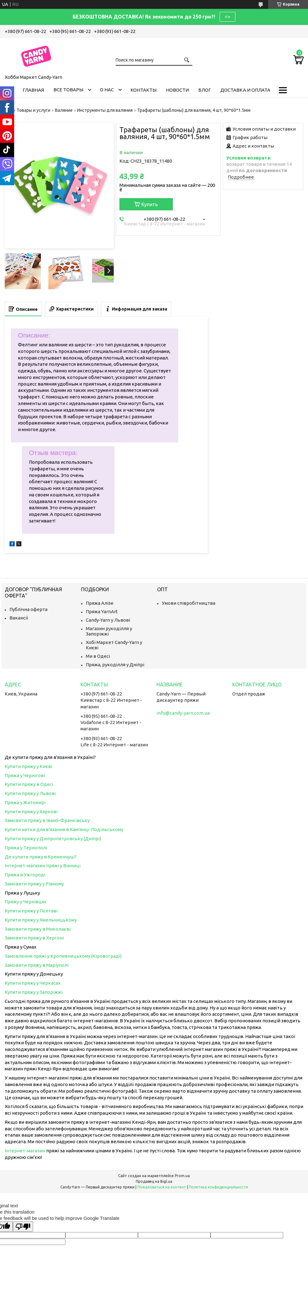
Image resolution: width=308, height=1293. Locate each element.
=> (227, 16)
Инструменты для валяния (105, 110)
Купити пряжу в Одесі (29, 784)
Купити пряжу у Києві (28, 766)
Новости (177, 90)
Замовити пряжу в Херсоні (34, 937)
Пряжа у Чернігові (25, 775)
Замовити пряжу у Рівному (34, 883)
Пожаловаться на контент (161, 1187)
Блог (204, 90)
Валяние (64, 110)
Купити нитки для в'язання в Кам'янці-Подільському (64, 829)
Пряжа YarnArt (102, 611)
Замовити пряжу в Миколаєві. (38, 929)
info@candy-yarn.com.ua (183, 713)
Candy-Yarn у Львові (108, 620)
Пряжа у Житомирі (25, 802)
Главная (33, 90)
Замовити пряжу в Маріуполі (37, 965)
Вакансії (18, 617)
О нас (107, 89)
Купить (149, 204)
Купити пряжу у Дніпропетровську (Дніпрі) (53, 838)
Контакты (143, 90)
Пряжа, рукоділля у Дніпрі (115, 664)
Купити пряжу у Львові (30, 793)
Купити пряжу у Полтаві (31, 910)
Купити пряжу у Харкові (31, 811)
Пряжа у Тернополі (26, 847)
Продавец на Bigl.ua (154, 1181)
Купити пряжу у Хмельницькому (41, 919)
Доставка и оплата (245, 90)
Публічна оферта (28, 609)
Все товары (68, 89)
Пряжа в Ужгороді (25, 874)
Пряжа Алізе (99, 603)
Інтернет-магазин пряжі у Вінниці (42, 865)
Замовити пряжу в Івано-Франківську (47, 820)
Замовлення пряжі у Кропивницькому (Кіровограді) (63, 956)
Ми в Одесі (98, 656)
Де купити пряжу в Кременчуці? (41, 856)
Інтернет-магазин (25, 1150)
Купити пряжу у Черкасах (33, 983)
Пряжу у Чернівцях (26, 901)
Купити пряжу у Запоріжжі (34, 992)
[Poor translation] (23, 1226)
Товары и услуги (33, 110)
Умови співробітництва (188, 603)
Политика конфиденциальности (218, 1187)
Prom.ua (182, 1176)
